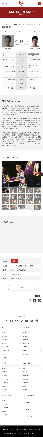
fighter (5, 339)
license (4, 357)
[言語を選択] (6, 3)
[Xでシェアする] (29, 300)
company (37, 429)
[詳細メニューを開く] (39, 3)
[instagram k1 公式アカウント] (11, 321)
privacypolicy (8, 429)
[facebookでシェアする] (34, 300)
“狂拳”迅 (18, 278)
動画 (34, 31)
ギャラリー (21, 31)
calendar (5, 350)
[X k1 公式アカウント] (6, 321)
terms (16, 429)
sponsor (5, 346)
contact (23, 429)
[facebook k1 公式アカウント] (16, 321)
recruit (30, 429)
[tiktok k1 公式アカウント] (21, 321)
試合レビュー (8, 31)
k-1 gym (25, 409)
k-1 (28, 395)
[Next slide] (41, 174)
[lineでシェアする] (39, 300)
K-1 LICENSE (27, 416)
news (4, 332)
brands (4, 343)
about (4, 354)
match (4, 336)
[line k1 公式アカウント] (27, 321)
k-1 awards (27, 402)
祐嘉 (12, 278)
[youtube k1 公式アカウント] (32, 321)
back (21, 288)
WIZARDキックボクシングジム (33, 54)
